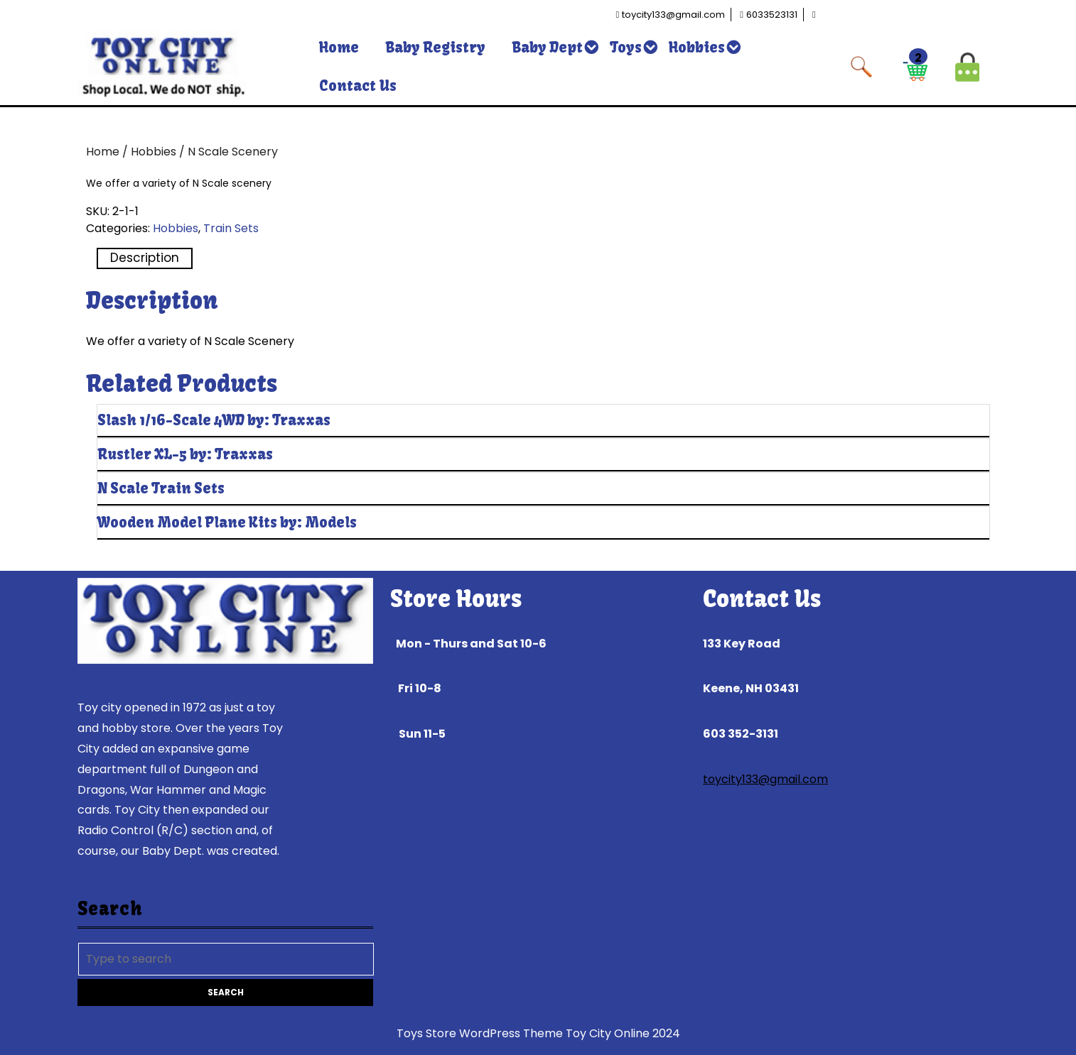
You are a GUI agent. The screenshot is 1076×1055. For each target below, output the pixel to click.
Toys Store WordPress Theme (480, 1033)
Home (339, 47)
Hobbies (697, 47)
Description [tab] (144, 257)
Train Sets (231, 228)
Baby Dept (547, 47)
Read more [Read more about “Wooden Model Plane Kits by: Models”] (922, 555)
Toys (626, 47)
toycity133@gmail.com (765, 779)
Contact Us (358, 85)
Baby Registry (435, 47)
